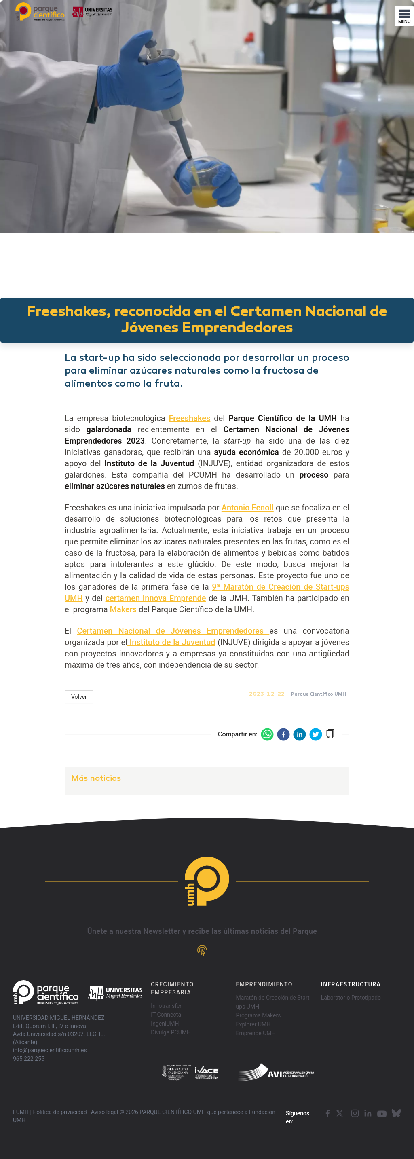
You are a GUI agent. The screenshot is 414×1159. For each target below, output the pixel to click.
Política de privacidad (60, 1112)
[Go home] (77, 992)
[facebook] (283, 734)
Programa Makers (258, 1015)
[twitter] (315, 734)
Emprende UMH (256, 1033)
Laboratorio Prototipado (351, 997)
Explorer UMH (253, 1024)
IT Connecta (166, 1014)
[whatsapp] (267, 734)
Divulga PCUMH (171, 1032)
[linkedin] (299, 734)
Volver (79, 697)
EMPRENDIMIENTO (264, 984)
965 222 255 (28, 1058)
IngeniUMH (165, 1023)
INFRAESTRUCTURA (351, 984)
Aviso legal (104, 1112)
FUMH (21, 1112)
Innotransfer (166, 1005)
